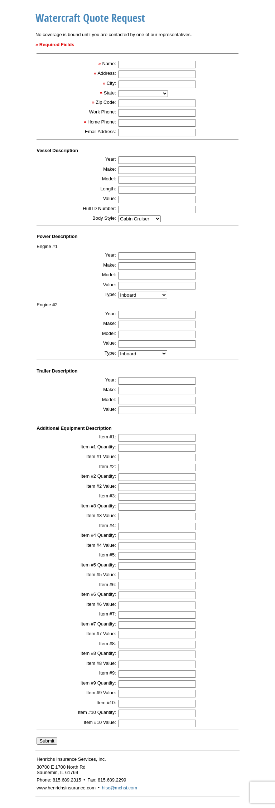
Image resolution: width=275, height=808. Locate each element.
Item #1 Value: (101, 456)
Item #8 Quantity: (98, 653)
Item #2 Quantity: (98, 476)
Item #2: (107, 466)
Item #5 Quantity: (98, 565)
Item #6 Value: (101, 604)
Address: (106, 73)
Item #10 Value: (100, 722)
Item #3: (107, 495)
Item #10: (106, 702)
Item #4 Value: (101, 545)
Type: (110, 294)
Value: (109, 198)
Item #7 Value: (101, 633)
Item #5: (107, 555)
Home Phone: (101, 122)
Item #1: (107, 436)
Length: (108, 188)
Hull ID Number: (99, 208)
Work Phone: (102, 112)
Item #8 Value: (101, 663)
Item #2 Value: (101, 486)
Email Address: (100, 131)
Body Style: (104, 218)
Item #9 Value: (101, 692)
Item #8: (107, 643)
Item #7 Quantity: (98, 624)
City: (111, 83)
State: (110, 93)
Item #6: (107, 584)
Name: (109, 63)
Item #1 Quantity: (98, 446)
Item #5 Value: (101, 574)
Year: (110, 159)
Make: (109, 169)
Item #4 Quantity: (98, 535)
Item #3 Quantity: (98, 505)
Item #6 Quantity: (98, 594)
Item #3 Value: (101, 515)
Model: (109, 178)
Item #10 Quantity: (97, 712)
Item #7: (107, 614)
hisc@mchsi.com (119, 787)
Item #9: (107, 673)
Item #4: (107, 525)
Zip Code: (106, 102)
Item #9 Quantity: (98, 683)
